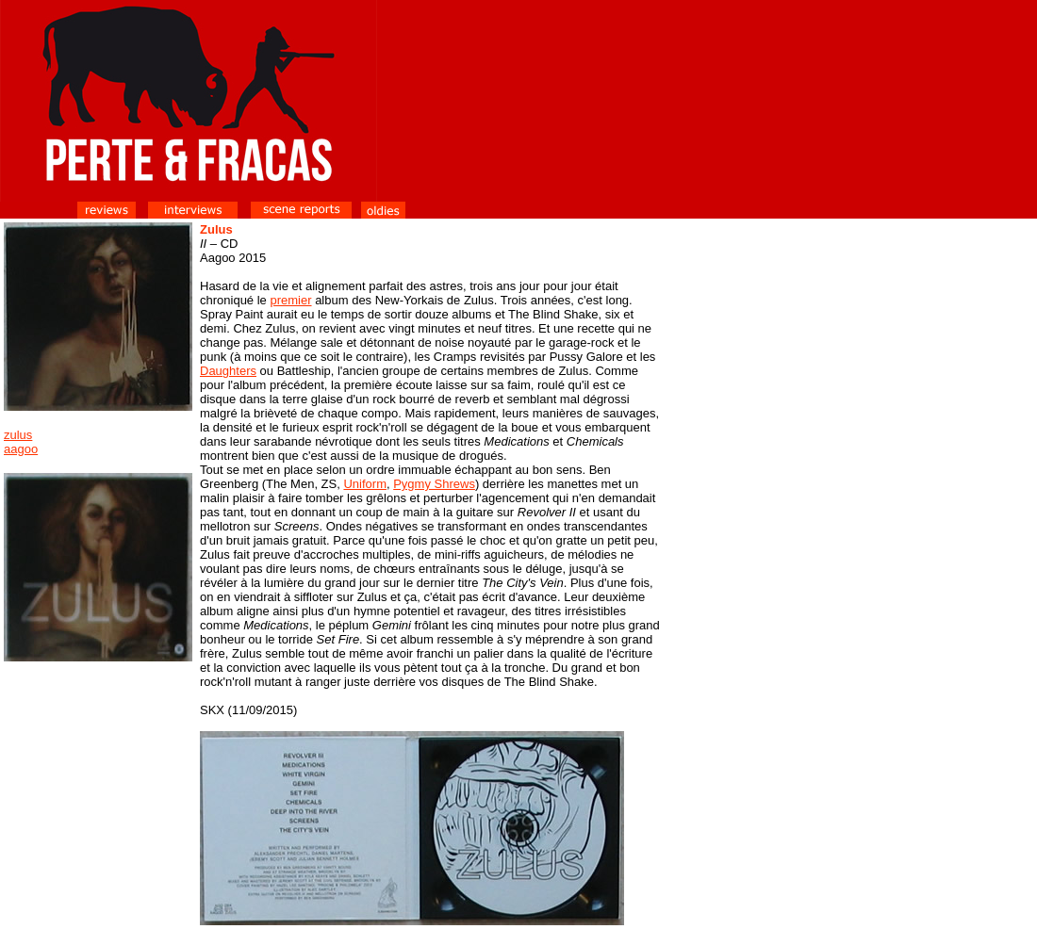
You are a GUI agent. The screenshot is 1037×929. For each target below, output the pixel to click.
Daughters (228, 371)
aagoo (21, 449)
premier (290, 300)
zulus (18, 435)
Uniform (365, 484)
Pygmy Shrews (434, 484)
